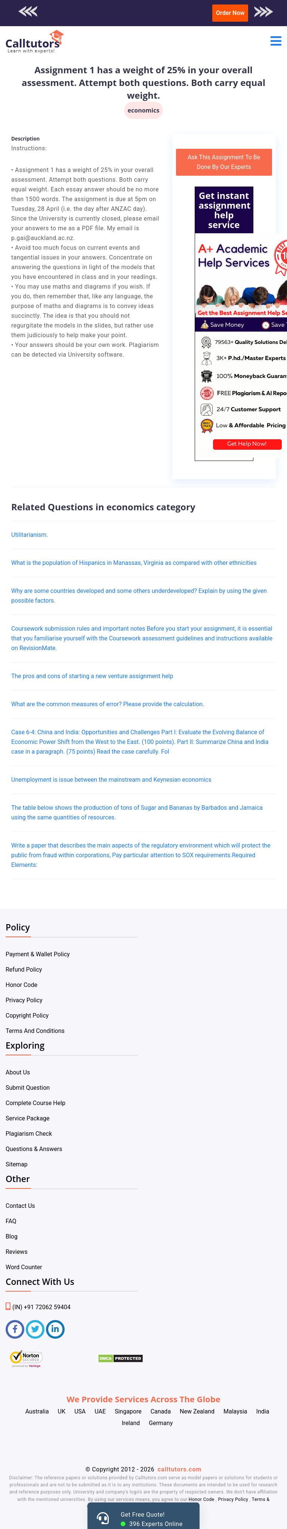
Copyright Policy (27, 1015)
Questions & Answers (34, 1149)
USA (80, 1411)
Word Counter (24, 1267)
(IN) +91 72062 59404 (38, 1307)
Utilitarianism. (29, 534)
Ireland (131, 1423)
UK (61, 1411)
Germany (161, 1423)
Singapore (128, 1411)
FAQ (11, 1221)
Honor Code (21, 984)
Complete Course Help (35, 1103)
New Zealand (197, 1411)
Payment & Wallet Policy (38, 954)
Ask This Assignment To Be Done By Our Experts (224, 162)
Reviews (17, 1251)
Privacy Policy (24, 1000)
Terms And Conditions (35, 1030)
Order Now (230, 12)
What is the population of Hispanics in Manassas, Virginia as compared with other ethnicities (134, 562)
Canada (161, 1411)
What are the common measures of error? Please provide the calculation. (107, 704)
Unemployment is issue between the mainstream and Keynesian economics (111, 779)
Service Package (27, 1118)
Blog (12, 1236)
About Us (18, 1072)
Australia (37, 1411)
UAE (100, 1411)
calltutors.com (180, 1469)
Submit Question (28, 1087)
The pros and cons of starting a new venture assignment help (92, 676)
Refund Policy (24, 969)
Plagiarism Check (29, 1133)
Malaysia (235, 1411)
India (262, 1411)
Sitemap (17, 1164)
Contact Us (20, 1205)
